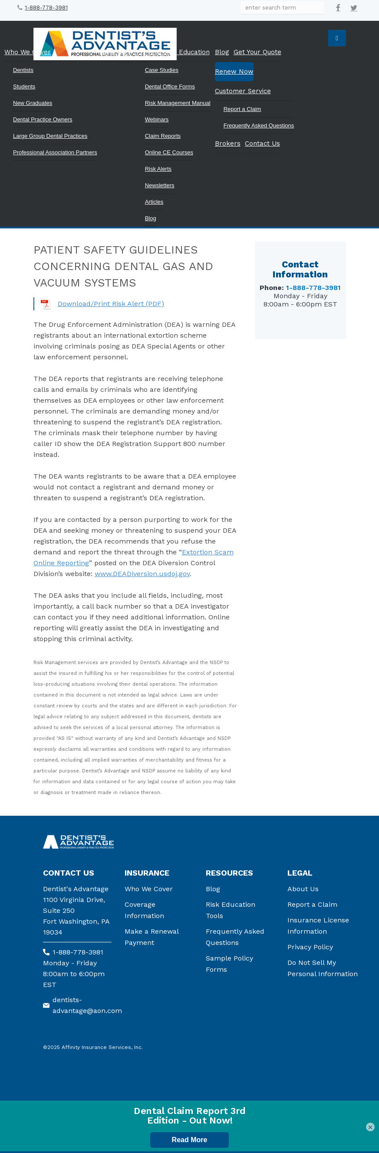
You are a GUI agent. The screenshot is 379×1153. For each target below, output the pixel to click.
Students (24, 86)
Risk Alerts (158, 169)
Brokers (228, 143)
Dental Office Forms (170, 86)
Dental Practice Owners (43, 119)
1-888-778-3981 (46, 7)
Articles (154, 202)
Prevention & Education (173, 52)
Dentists (23, 70)
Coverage (117, 52)
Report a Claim (242, 109)
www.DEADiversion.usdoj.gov (142, 574)
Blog (150, 218)
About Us (303, 889)
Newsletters (160, 185)
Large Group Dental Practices (50, 136)
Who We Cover (27, 52)
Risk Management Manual (178, 103)
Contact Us (262, 143)
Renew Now (234, 71)
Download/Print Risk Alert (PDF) (111, 304)
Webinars (157, 119)
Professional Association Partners (55, 152)
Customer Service (243, 91)
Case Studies (161, 70)
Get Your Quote (257, 52)
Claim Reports (163, 136)
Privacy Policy (310, 947)
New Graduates (32, 103)
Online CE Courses (169, 152)
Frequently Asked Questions (259, 125)
